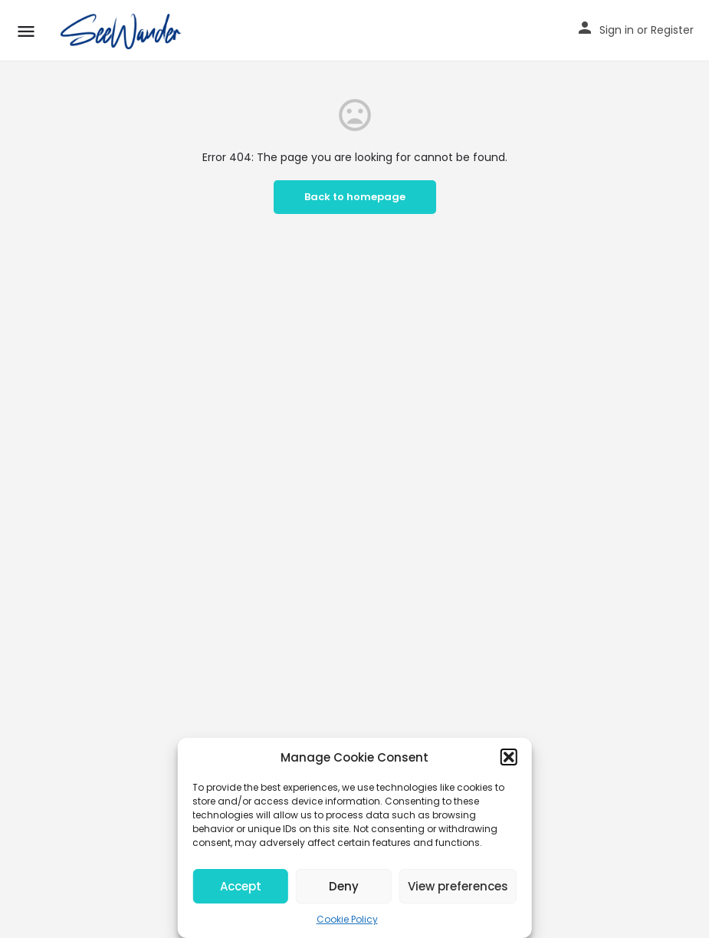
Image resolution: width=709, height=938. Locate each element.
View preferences (458, 886)
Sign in (616, 30)
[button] (509, 757)
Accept (240, 886)
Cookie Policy (347, 919)
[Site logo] (123, 31)
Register (672, 30)
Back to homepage (354, 196)
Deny (344, 886)
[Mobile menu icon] (26, 31)
